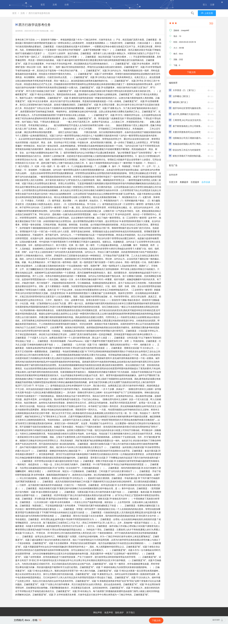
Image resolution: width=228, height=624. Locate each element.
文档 (55, 4)
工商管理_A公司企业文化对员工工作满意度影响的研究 (185, 120)
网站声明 (97, 612)
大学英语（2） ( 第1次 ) (182, 90)
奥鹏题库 (184, 182)
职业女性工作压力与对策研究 (184, 150)
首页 (43, 4)
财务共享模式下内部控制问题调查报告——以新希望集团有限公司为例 (185, 156)
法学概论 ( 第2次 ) (179, 96)
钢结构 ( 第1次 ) (178, 102)
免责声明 (108, 612)
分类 (66, 4)
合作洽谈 (206, 182)
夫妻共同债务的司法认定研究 (184, 132)
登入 (205, 4)
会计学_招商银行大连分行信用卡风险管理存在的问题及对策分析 (185, 114)
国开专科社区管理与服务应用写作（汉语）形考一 (185, 108)
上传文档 (207, 13)
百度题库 (195, 182)
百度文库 (173, 182)
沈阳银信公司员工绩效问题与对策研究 (185, 138)
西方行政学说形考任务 (39, 13)
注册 (212, 4)
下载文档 (191, 72)
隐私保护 (119, 612)
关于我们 (130, 612)
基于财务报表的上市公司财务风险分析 (185, 126)
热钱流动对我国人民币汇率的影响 (185, 144)
